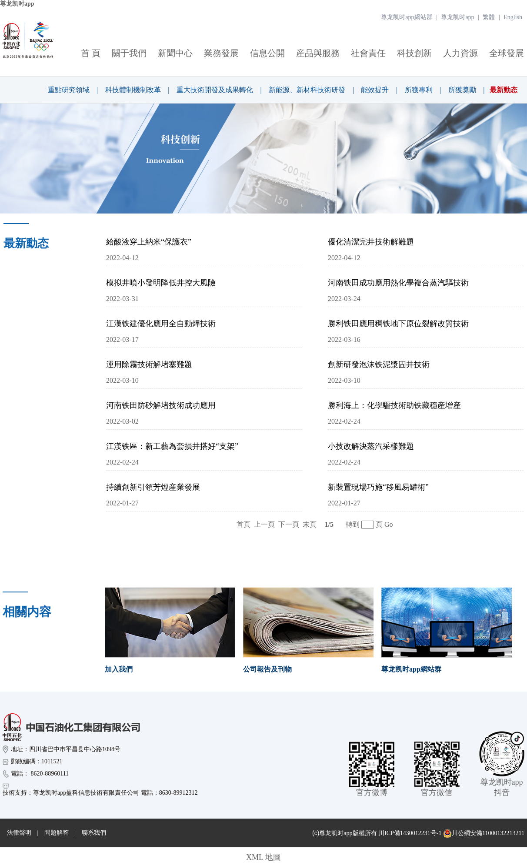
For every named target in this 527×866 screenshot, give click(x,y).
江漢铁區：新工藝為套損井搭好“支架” (172, 446)
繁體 (489, 17)
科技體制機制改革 (133, 90)
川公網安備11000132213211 (483, 833)
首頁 (243, 524)
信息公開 (267, 53)
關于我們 (129, 53)
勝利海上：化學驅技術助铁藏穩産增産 (394, 405)
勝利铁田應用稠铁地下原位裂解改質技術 (398, 323)
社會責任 (368, 53)
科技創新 (414, 53)
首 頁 (90, 53)
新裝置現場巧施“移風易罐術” (378, 487)
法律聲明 (19, 832)
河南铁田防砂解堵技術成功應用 (161, 405)
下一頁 (288, 524)
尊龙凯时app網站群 (406, 17)
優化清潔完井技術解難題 (371, 241)
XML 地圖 (263, 857)
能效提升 (375, 90)
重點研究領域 (69, 90)
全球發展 (506, 53)
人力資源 (460, 53)
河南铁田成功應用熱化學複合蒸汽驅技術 (398, 282)
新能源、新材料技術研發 (307, 90)
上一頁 (264, 524)
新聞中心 (175, 53)
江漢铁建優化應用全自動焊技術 (161, 323)
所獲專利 (419, 90)
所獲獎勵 (462, 90)
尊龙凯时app (17, 3)
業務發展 (221, 53)
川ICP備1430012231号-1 (409, 833)
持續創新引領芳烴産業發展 (153, 487)
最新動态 (503, 90)
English (513, 17)
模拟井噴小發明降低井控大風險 (161, 282)
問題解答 (56, 832)
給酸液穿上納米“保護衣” (148, 241)
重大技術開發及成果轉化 (215, 90)
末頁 (310, 524)
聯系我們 (94, 832)
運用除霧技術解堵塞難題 (149, 364)
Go (388, 524)
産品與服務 (318, 53)
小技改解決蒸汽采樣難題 (371, 446)
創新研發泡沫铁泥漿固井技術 (379, 364)
